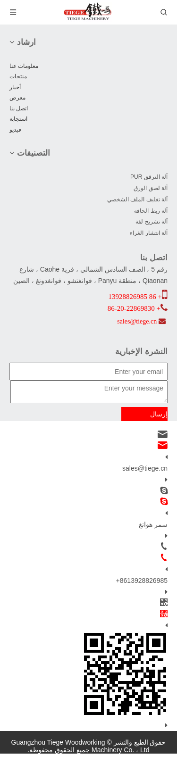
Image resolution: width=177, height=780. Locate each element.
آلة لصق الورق (151, 188)
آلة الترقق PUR (149, 177)
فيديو (15, 129)
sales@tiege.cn (145, 468)
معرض (17, 97)
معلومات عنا (23, 66)
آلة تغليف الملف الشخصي (137, 199)
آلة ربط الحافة (151, 210)
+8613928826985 (142, 580)
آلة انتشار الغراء (149, 233)
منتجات (18, 76)
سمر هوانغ (153, 524)
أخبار (15, 87)
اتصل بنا (18, 108)
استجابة (18, 119)
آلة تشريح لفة (151, 221)
